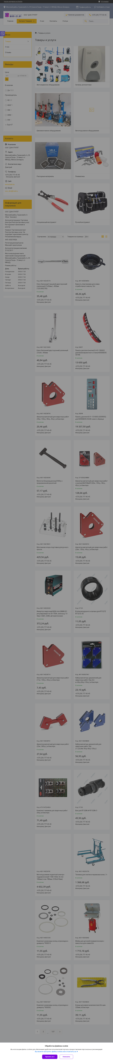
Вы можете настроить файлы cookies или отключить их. (56, 1051)
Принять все (49, 1057)
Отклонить (66, 1057)
